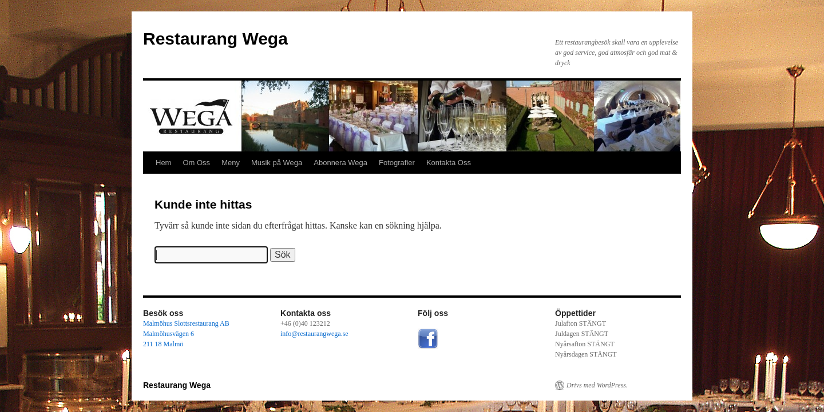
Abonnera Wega (340, 162)
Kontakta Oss (448, 162)
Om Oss (196, 162)
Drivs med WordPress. (597, 385)
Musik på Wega (276, 162)
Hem (163, 162)
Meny (230, 162)
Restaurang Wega (215, 38)
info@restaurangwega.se (314, 334)
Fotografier (397, 162)
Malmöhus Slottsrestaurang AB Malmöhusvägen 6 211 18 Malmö (186, 333)
